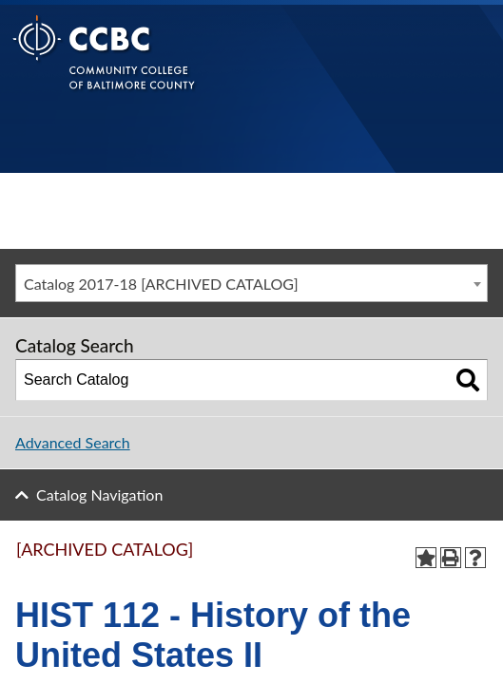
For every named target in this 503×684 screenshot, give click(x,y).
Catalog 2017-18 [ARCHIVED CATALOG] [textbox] (161, 284)
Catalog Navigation (99, 494)
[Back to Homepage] (104, 67)
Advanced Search (72, 442)
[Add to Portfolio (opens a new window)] (426, 557)
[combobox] (251, 283)
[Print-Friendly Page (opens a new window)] (450, 557)
